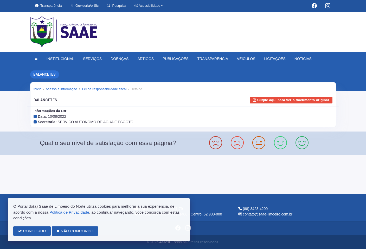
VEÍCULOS (246, 59)
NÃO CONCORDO (74, 231)
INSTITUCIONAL (60, 59)
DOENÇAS (120, 59)
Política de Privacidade (69, 212)
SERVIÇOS (92, 59)
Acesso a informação (61, 89)
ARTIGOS (145, 59)
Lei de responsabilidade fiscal (103, 89)
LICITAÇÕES (275, 59)
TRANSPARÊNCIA (212, 59)
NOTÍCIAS (303, 59)
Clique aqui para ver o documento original (291, 100)
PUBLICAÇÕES (176, 59)
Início (38, 89)
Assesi (164, 242)
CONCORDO (32, 231)
